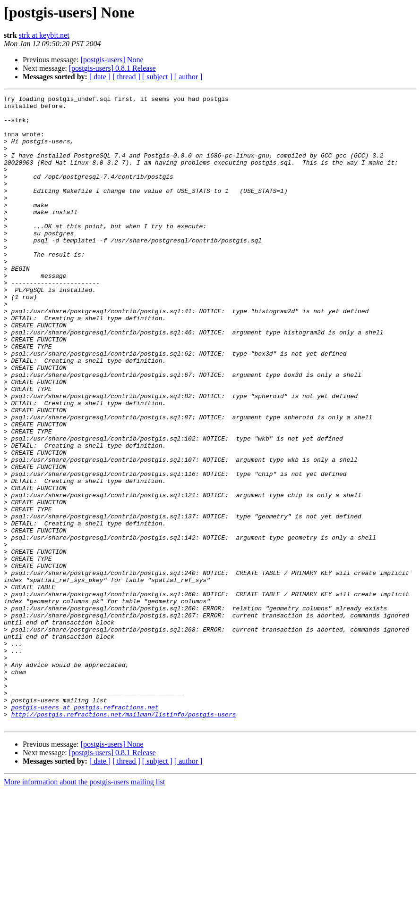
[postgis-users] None (112, 60)
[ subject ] (157, 77)
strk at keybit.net (44, 35)
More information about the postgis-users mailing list (84, 908)
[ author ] (188, 77)
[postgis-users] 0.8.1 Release (112, 68)
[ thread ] (126, 77)
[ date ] (100, 77)
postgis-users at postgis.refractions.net (85, 830)
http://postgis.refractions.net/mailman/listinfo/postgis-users (123, 838)
